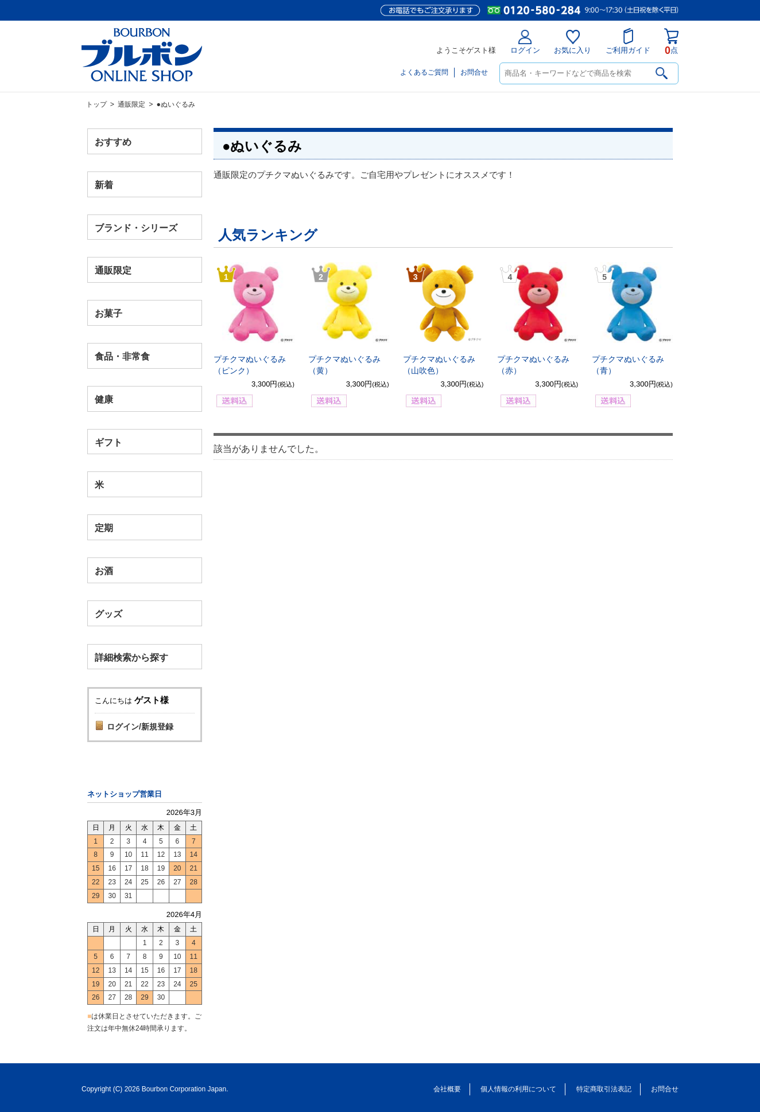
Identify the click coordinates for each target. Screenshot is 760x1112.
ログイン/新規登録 (140, 726)
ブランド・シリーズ (136, 227)
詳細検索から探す (131, 657)
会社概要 (447, 1089)
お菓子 (108, 313)
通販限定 (131, 104)
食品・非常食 (122, 356)
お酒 (104, 570)
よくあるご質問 (424, 72)
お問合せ (474, 72)
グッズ (108, 613)
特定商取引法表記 (603, 1089)
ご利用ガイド (628, 41)
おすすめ (113, 142)
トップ (96, 104)
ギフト (108, 442)
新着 (104, 184)
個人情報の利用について (518, 1089)
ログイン (525, 42)
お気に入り (572, 42)
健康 (104, 399)
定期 (104, 528)
